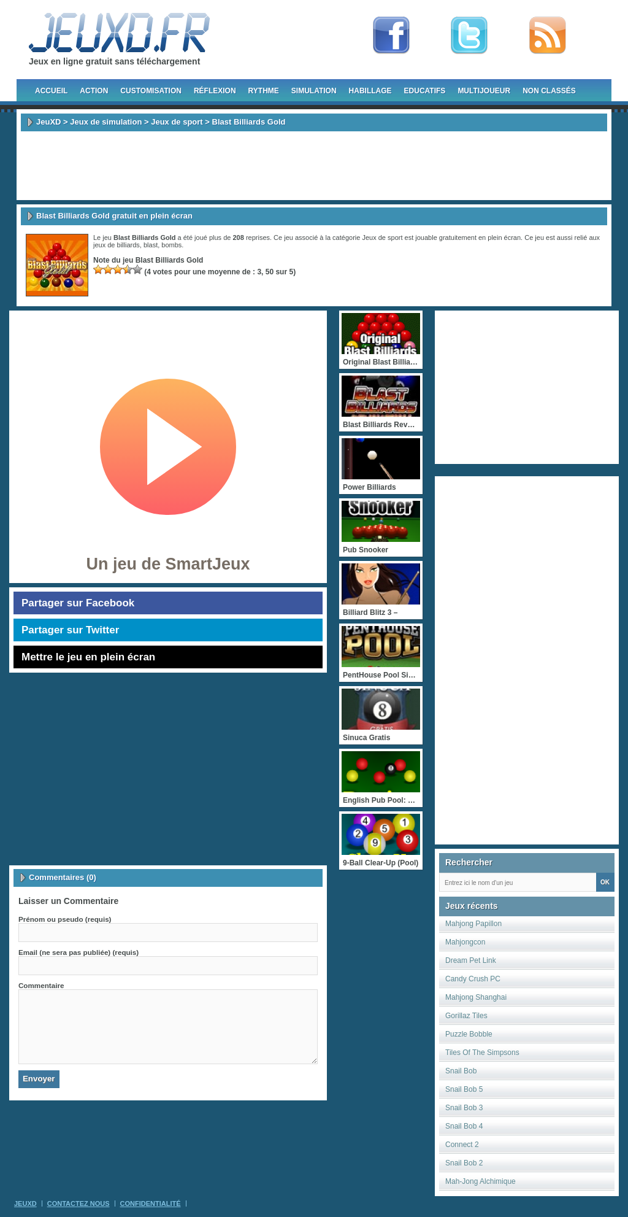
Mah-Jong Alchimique (480, 1181)
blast (151, 245)
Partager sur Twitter (70, 630)
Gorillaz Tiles (466, 1015)
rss (547, 35)
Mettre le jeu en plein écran (88, 657)
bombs (171, 245)
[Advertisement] (314, 165)
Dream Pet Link (470, 960)
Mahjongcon (465, 942)
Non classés (549, 91)
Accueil (51, 91)
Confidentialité (150, 1203)
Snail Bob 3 (464, 1107)
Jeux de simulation (106, 121)
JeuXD (48, 121)
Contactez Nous (78, 1203)
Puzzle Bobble (468, 1034)
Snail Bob (461, 1071)
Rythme (263, 91)
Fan (391, 35)
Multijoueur (484, 91)
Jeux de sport (177, 121)
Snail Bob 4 (464, 1126)
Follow (469, 35)
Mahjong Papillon (473, 923)
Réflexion (215, 91)
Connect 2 (462, 1144)
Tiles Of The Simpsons (482, 1052)
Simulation (314, 91)
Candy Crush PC (472, 979)
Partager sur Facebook (77, 603)
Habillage (370, 91)
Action (94, 91)
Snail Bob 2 (464, 1163)
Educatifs (425, 91)
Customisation (151, 91)
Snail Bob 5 (464, 1089)
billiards (128, 245)
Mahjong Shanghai (476, 997)
